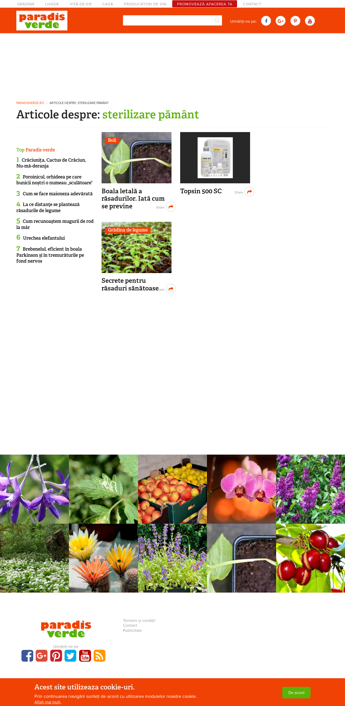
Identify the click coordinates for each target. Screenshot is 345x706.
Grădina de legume (128, 230)
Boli (112, 140)
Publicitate (132, 630)
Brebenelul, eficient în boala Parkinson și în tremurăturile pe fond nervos (50, 255)
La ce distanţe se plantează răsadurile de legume (48, 207)
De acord (296, 693)
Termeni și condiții (139, 620)
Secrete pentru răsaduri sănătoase (130, 284)
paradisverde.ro (30, 103)
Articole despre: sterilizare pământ (79, 103)
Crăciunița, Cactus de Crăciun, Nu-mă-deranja (51, 163)
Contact (252, 4)
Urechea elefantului (44, 238)
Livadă (52, 4)
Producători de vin (145, 4)
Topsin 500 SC (201, 191)
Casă (107, 4)
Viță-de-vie (81, 4)
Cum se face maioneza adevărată (58, 194)
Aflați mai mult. (47, 702)
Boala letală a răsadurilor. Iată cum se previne (133, 198)
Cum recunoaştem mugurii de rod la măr (55, 224)
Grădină (26, 4)
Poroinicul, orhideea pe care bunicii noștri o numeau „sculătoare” (54, 180)
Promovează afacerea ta (204, 4)
